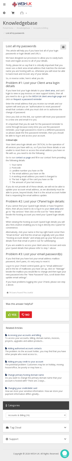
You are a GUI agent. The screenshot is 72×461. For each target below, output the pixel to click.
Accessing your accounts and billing (23, 335)
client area (50, 90)
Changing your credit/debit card (21, 388)
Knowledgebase (23, 28)
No (25, 314)
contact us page (23, 157)
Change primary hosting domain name (24, 374)
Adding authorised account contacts (23, 348)
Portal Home (8, 28)
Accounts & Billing (40, 28)
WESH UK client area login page (47, 96)
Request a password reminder (27, 99)
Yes (12, 314)
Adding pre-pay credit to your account (24, 361)
